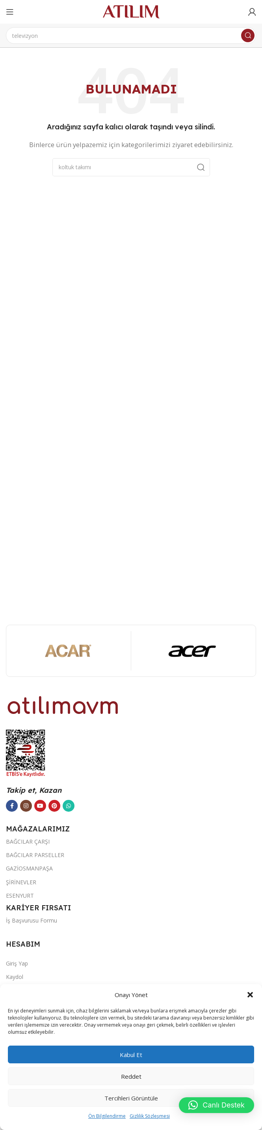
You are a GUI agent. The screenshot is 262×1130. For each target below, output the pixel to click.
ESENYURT (20, 895)
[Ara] (131, 35)
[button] (250, 995)
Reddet (131, 1076)
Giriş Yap (17, 963)
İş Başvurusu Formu (31, 920)
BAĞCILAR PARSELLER (35, 855)
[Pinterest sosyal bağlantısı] (54, 806)
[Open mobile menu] (10, 12)
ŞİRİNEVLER (21, 882)
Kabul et (131, 1055)
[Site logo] (131, 11)
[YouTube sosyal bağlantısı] (40, 806)
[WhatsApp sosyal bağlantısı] (68, 806)
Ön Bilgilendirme (107, 1116)
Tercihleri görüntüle (131, 1098)
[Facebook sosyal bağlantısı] (12, 806)
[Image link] (63, 704)
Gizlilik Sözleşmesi (150, 1116)
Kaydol (14, 977)
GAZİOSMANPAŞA (29, 868)
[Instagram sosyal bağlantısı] (26, 806)
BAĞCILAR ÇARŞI (28, 841)
